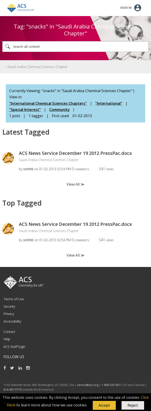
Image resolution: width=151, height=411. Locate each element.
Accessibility (12, 321)
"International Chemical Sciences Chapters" (48, 103)
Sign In (126, 7)
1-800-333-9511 (112, 385)
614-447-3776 (12, 389)
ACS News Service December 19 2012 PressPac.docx (75, 153)
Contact (9, 331)
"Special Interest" (25, 109)
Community (59, 109)
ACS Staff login (14, 346)
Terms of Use (13, 299)
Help (6, 339)
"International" (108, 103)
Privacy (8, 314)
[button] (104, 405)
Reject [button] (133, 405)
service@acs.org (88, 385)
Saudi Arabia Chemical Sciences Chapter (37, 67)
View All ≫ (75, 184)
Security (9, 306)
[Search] (75, 46)
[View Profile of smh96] (28, 169)
